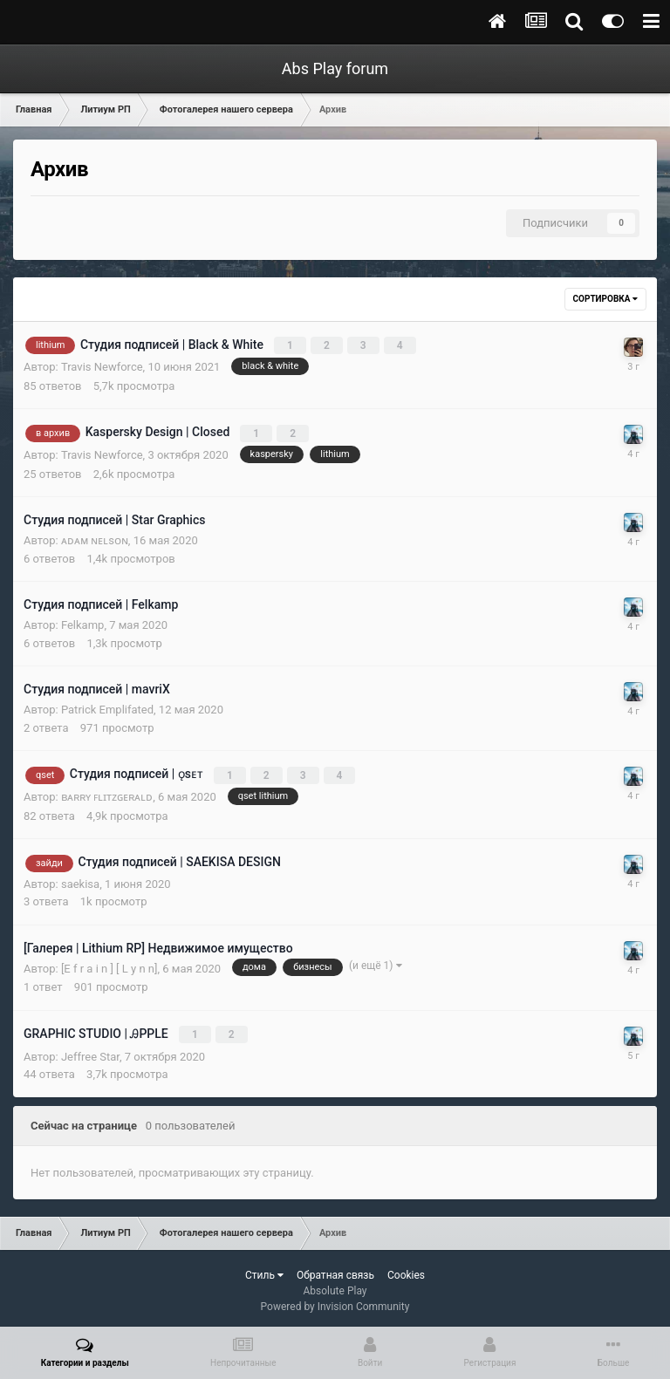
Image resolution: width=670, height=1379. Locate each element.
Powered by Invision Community (335, 1301)
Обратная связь (335, 1270)
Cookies (406, 1270)
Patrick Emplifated (107, 706)
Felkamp (82, 622)
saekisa (80, 879)
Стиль (264, 1270)
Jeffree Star (90, 1050)
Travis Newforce (102, 365)
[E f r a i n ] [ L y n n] (109, 964)
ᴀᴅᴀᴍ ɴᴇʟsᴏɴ (94, 537)
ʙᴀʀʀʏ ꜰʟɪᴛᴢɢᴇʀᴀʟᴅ (107, 793)
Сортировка (605, 299)
